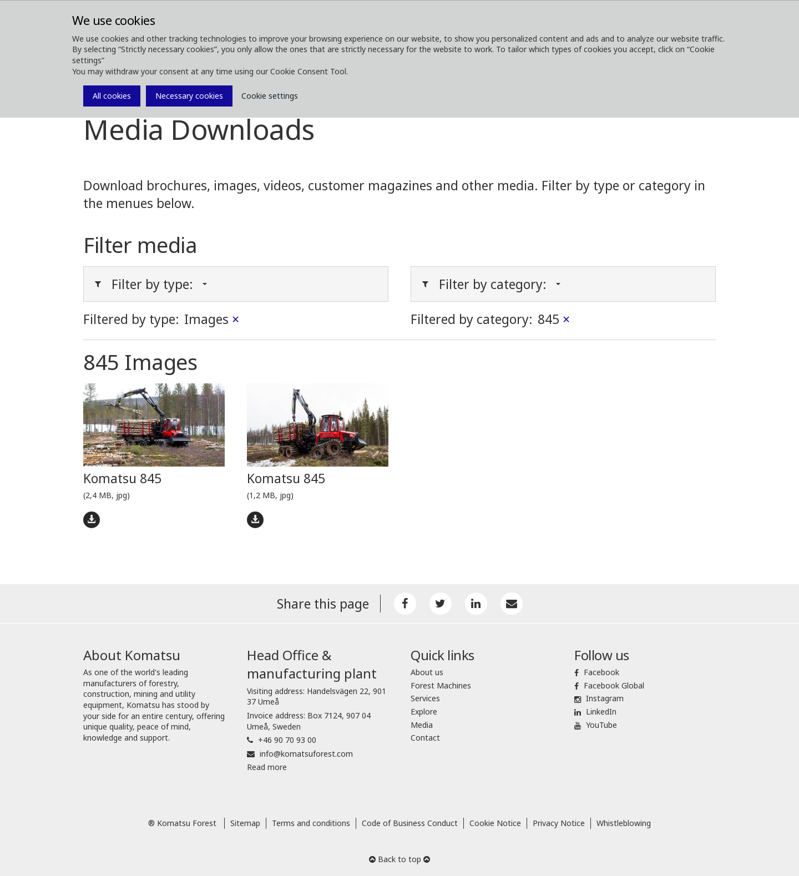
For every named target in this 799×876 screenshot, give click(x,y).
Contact (425, 737)
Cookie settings (269, 95)
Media (422, 725)
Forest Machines (441, 685)
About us (427, 672)
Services (425, 698)
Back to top (399, 859)
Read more (267, 767)
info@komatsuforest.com (306, 753)
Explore (424, 711)
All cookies (112, 95)
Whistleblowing (623, 823)
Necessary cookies (189, 95)
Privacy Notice (559, 823)
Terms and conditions (311, 823)
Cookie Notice (495, 823)
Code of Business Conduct (410, 823)
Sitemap (245, 823)
